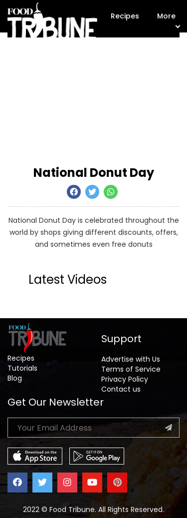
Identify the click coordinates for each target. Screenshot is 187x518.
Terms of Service (131, 369)
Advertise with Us (130, 359)
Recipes (125, 16)
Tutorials (22, 368)
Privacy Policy (124, 379)
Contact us (121, 389)
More (168, 19)
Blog (14, 378)
